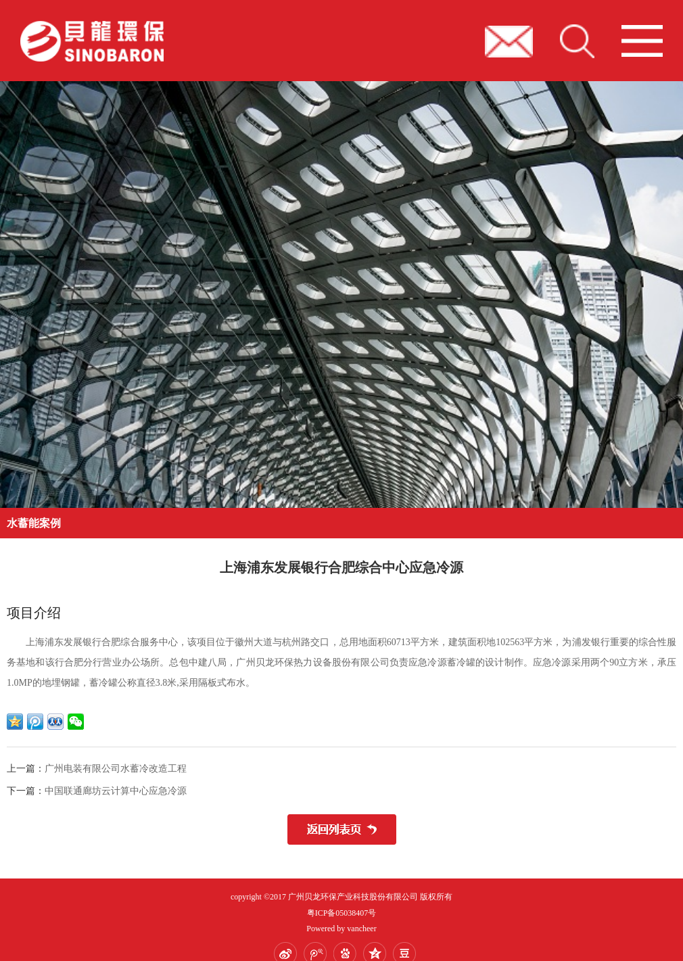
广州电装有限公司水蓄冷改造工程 (116, 769)
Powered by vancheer (341, 928)
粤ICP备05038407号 (342, 913)
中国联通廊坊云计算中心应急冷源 (116, 791)
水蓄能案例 (34, 523)
